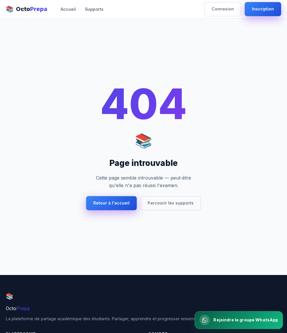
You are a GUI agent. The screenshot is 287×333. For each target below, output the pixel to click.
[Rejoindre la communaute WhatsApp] (239, 320)
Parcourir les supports (171, 202)
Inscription (263, 8)
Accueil (68, 9)
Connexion (223, 8)
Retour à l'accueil (111, 202)
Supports (94, 9)
